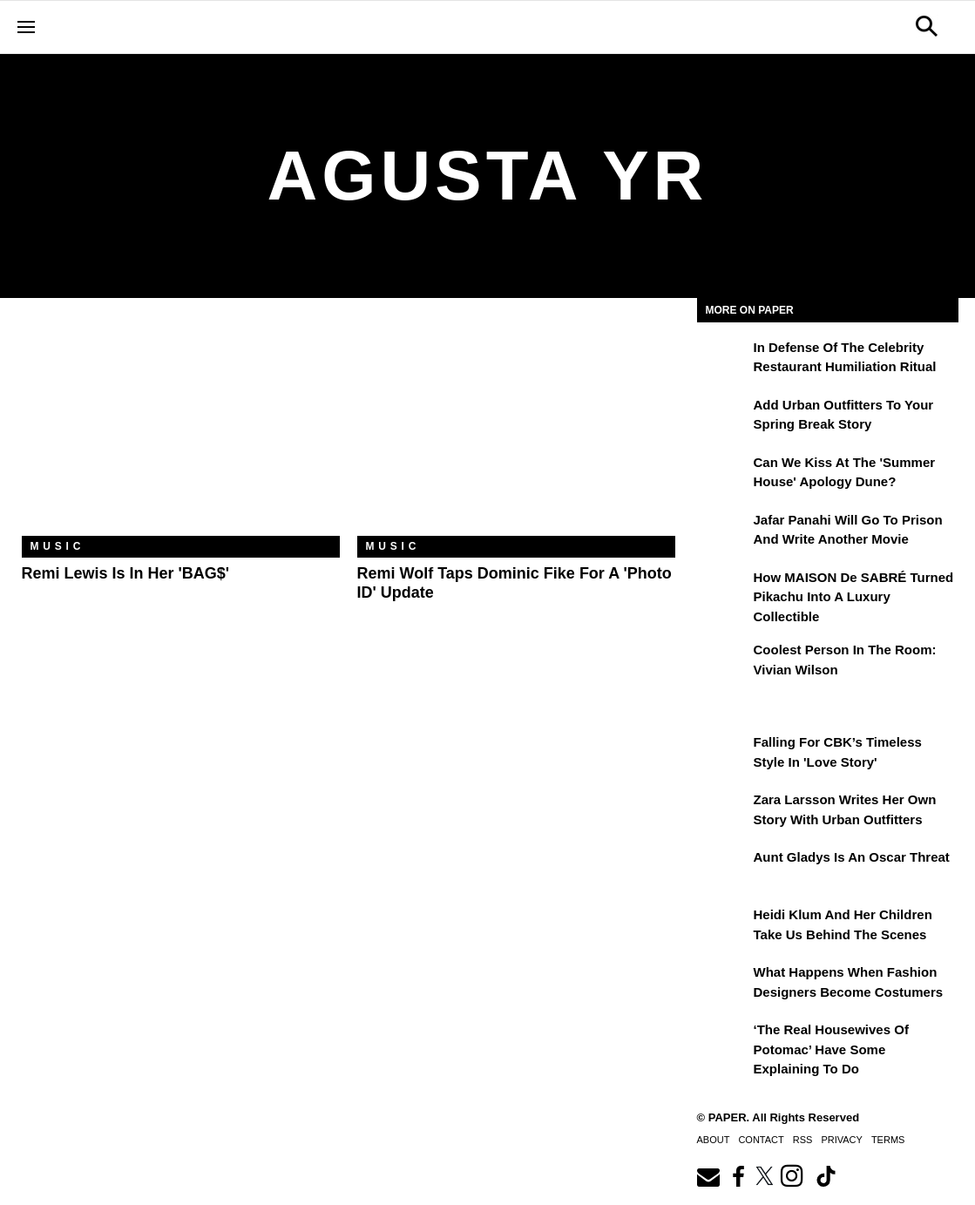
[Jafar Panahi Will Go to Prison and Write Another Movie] (723, 532)
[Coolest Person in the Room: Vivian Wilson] (723, 662)
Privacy (841, 1139)
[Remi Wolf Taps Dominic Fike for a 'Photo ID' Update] (516, 430)
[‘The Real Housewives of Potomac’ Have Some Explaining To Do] (723, 1042)
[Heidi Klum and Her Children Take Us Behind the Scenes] (723, 927)
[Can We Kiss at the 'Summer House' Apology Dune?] (723, 475)
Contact (760, 1139)
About (713, 1139)
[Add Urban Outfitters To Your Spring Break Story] (723, 417)
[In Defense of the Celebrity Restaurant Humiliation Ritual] (723, 360)
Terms (888, 1139)
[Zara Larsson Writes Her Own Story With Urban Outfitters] (723, 812)
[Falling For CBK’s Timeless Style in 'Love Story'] (723, 754)
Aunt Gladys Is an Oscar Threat (852, 857)
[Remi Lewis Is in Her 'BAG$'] (181, 430)
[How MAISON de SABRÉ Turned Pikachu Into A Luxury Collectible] (723, 590)
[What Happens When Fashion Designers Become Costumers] (723, 984)
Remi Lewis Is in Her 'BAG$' (126, 573)
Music (57, 546)
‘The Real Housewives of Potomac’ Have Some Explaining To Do (831, 1049)
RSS (803, 1139)
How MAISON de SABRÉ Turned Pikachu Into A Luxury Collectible (854, 597)
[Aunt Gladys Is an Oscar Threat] (723, 869)
